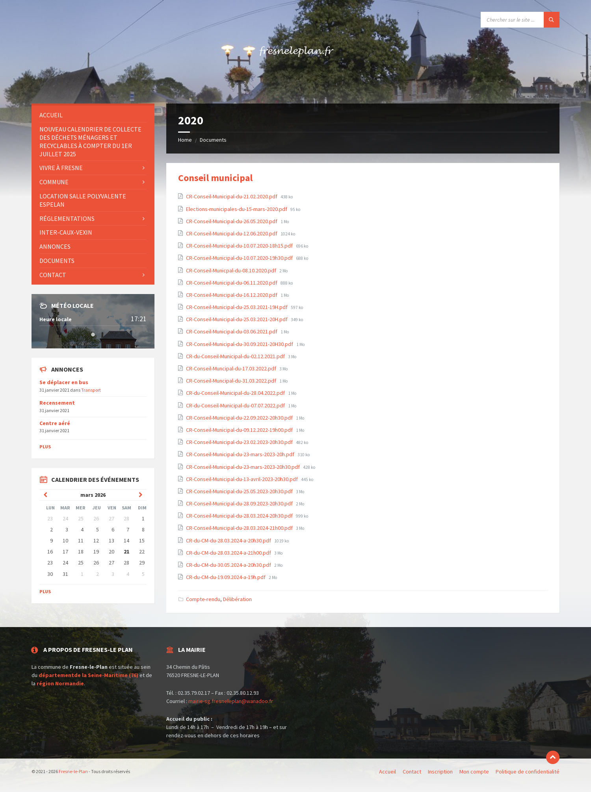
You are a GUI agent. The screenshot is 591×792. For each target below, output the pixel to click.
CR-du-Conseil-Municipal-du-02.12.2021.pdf (236, 356)
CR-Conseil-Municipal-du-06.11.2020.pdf (232, 282)
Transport (91, 390)
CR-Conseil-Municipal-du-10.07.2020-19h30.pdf (240, 257)
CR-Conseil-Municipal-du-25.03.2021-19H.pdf (237, 307)
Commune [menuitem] (54, 182)
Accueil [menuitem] (51, 115)
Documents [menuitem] (56, 261)
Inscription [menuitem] (440, 771)
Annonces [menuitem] (55, 246)
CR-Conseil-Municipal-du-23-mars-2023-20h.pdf (241, 454)
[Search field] (520, 20)
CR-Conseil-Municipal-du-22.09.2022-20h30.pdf (240, 417)
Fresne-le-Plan (74, 771)
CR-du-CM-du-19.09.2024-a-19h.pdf (226, 577)
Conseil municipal (215, 178)
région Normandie (60, 683)
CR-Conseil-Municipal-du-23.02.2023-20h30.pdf (240, 442)
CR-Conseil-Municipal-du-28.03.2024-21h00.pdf (240, 527)
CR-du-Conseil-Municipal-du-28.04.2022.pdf (236, 392)
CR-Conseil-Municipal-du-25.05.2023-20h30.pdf (240, 491)
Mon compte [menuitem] (474, 771)
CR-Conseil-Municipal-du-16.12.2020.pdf (232, 294)
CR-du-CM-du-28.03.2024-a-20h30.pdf (229, 540)
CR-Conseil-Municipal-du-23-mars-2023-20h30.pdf (243, 466)
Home (185, 139)
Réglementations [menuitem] (67, 218)
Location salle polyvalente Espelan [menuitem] (82, 200)
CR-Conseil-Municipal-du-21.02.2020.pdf (232, 196)
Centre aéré (54, 423)
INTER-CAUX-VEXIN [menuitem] (65, 232)
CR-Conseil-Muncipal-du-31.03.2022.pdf (231, 380)
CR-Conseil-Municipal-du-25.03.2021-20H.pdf (237, 319)
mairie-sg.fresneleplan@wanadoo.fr (230, 701)
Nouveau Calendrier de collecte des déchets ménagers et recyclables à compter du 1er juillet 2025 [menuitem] (90, 141)
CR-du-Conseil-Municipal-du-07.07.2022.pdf (236, 405)
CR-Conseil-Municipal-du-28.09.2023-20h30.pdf (240, 503)
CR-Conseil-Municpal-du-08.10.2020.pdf (231, 270)
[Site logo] (295, 88)
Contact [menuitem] (52, 275)
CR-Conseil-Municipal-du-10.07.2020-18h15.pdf (240, 245)
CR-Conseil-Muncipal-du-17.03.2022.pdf (231, 368)
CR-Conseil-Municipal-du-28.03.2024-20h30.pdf (240, 515)
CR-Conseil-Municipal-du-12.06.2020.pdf (232, 233)
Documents (213, 139)
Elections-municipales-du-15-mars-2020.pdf (237, 209)
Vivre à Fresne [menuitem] (61, 168)
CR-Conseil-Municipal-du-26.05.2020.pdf (232, 221)
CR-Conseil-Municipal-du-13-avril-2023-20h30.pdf (242, 479)
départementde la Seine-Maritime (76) (88, 675)
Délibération (237, 599)
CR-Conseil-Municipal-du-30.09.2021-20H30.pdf (240, 344)
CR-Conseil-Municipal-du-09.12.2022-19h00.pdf (240, 429)
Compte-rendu (203, 599)
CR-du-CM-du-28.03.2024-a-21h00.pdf (229, 552)
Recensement (57, 402)
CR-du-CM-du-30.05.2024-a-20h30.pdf (229, 564)
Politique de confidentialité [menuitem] (527, 771)
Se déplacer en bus (63, 382)
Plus (45, 447)
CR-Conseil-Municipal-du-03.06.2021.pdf (232, 331)
